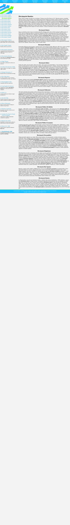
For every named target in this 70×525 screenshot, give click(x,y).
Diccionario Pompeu (45, 1)
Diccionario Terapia (6, 15)
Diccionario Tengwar (6, 16)
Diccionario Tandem (6, 26)
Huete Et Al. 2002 (6, 126)
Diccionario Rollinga (6, 35)
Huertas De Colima (6, 120)
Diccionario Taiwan (6, 22)
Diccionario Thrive (6, 19)
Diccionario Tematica (7, 24)
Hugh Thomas (5, 61)
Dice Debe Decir (6, 76)
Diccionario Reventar (35, 1)
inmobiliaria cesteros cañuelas (26, 190)
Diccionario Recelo (15, 1)
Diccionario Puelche (5, 1)
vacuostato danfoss (17, 190)
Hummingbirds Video (7, 81)
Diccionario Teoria (6, 29)
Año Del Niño (5, 98)
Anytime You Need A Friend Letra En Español (8, 114)
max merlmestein (53, 190)
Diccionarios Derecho (7, 56)
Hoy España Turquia (6, 45)
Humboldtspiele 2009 (7, 131)
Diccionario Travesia (6, 32)
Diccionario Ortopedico (7, 49)
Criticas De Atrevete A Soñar (8, 66)
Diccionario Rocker (6, 30)
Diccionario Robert (6, 21)
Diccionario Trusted (6, 37)
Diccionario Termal (6, 34)
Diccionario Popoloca (25, 1)
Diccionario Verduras (7, 40)
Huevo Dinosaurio (6, 103)
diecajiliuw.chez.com (35, 191)
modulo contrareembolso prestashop (43, 190)
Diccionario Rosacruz (55, 1)
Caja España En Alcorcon (8, 86)
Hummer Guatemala (6, 108)
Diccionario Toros (6, 27)
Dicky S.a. (4, 92)
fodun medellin (34, 190)
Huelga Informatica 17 (7, 72)
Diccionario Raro (65, 1)
